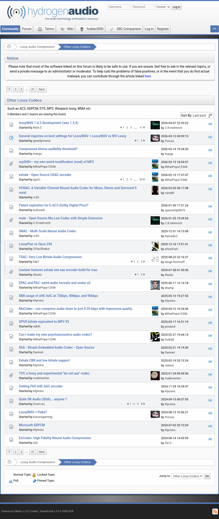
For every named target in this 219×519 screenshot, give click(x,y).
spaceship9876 (175, 210)
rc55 (36, 197)
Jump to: (165, 476)
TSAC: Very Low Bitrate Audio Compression (50, 257)
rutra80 (169, 193)
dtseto (37, 274)
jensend (170, 326)
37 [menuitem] (32, 89)
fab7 (36, 261)
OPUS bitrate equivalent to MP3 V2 (44, 321)
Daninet (38, 352)
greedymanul (41, 140)
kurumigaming (42, 417)
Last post (199, 115)
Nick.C (37, 127)
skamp (169, 288)
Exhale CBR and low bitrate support (44, 360)
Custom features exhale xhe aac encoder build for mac (58, 270)
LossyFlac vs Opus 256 (35, 244)
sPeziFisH (171, 249)
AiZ (35, 442)
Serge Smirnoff (175, 262)
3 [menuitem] (21, 89)
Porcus (169, 141)
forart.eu (39, 404)
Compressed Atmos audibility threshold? (48, 149)
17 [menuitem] (141, 127)
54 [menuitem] (141, 179)
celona (169, 365)
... (26, 89)
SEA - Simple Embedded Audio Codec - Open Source (56, 347)
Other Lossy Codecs (77, 46)
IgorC (36, 179)
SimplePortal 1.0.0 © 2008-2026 (56, 511)
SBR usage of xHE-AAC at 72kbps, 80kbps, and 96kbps (58, 296)
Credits (34, 511)
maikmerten (41, 378)
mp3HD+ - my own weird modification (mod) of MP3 (56, 162)
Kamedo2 (171, 236)
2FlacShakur (41, 248)
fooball (169, 339)
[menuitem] (26, 89)
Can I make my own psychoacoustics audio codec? (55, 334)
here (148, 76)
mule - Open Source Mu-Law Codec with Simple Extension (60, 218)
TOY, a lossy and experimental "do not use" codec (54, 373)
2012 (168, 443)
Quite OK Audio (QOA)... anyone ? (43, 399)
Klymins (38, 300)
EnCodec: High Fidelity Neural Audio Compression (55, 438)
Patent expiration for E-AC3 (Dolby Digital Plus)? (53, 205)
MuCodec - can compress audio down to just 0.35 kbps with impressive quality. (76, 309)
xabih (36, 326)
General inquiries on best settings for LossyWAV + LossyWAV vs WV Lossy (72, 136)
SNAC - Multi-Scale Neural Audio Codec (47, 231)
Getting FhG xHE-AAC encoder (41, 386)
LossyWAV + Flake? (33, 412)
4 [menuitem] (141, 403)
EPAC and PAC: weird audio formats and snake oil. (55, 283)
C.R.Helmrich (173, 128)
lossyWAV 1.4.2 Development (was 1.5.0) (48, 123)
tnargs (37, 153)
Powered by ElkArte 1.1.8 (14, 511)
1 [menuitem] (9, 89)
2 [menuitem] (15, 89)
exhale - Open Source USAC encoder (45, 175)
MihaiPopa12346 (44, 166)
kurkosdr (39, 210)
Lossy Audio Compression (37, 46)
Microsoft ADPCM (32, 425)
